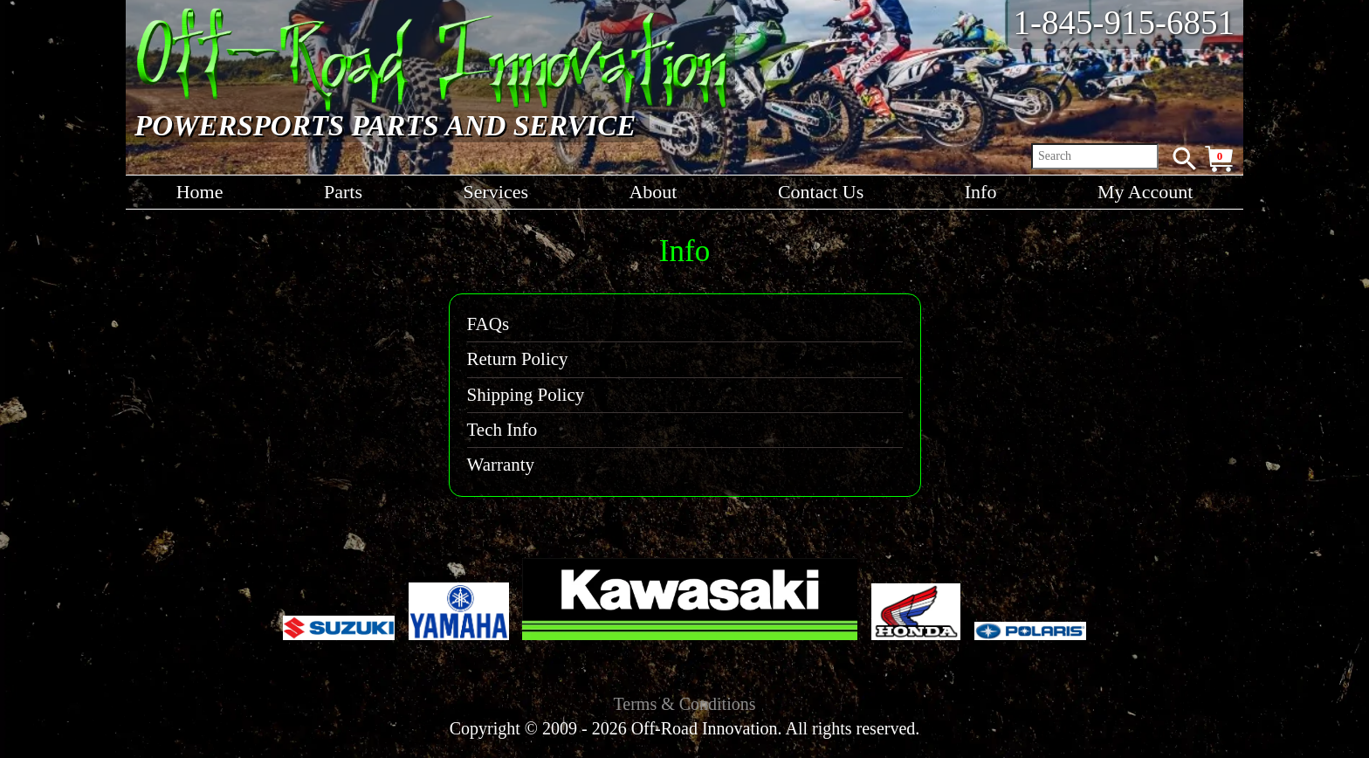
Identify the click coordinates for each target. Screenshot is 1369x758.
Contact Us (820, 192)
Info (981, 192)
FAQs (488, 324)
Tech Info (502, 429)
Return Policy (517, 358)
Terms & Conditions (684, 703)
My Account (1145, 192)
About (653, 192)
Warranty (501, 464)
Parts (343, 192)
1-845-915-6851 (1124, 22)
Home (200, 192)
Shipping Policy (526, 394)
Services (495, 192)
